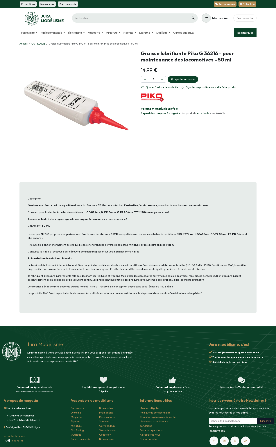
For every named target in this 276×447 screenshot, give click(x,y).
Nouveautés (106, 408)
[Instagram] (224, 441)
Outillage (76, 434)
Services (104, 421)
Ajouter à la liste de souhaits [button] (159, 87)
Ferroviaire (77, 408)
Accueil (23, 43)
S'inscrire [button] (265, 421)
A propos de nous (150, 434)
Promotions (106, 412)
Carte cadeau (107, 425)
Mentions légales (149, 408)
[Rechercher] (193, 18)
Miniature (76, 425)
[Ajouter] (162, 79)
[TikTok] (245, 441)
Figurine (75, 421)
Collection (105, 434)
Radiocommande (80, 439)
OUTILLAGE (38, 43)
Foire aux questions (151, 430)
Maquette (76, 417)
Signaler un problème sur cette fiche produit (208, 87)
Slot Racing (77, 430)
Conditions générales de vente (158, 417)
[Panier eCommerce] (214, 18)
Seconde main (107, 430)
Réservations (107, 417)
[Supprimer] (145, 79)
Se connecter (244, 18)
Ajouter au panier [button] (183, 79)
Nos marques (245, 32)
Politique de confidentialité (155, 412)
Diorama (76, 412)
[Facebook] (213, 441)
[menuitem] (29, 32)
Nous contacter (149, 439)
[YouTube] (234, 441)
